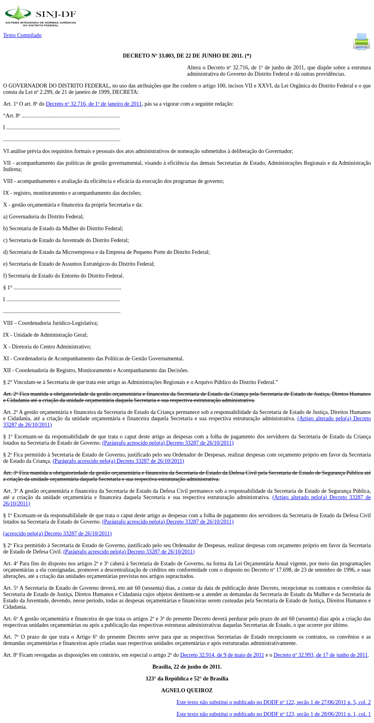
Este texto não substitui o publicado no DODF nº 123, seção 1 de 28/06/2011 (273, 714)
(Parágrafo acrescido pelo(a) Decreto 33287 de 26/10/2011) (168, 443)
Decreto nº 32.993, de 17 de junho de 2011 (320, 655)
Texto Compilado (22, 35)
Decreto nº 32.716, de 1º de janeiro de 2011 (94, 104)
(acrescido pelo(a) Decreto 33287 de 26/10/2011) (57, 534)
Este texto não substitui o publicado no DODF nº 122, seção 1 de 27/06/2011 (273, 702)
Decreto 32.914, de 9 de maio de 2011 (222, 655)
